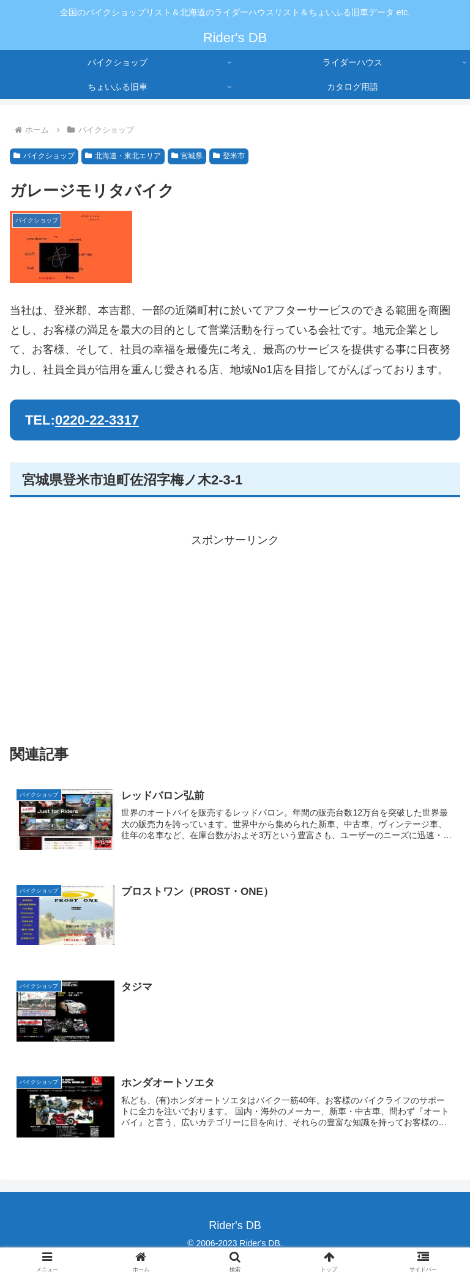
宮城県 (187, 156)
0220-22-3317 (97, 420)
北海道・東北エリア (123, 156)
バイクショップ (44, 156)
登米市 (229, 156)
